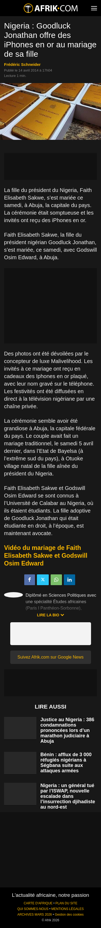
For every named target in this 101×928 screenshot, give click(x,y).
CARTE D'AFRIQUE (38, 903)
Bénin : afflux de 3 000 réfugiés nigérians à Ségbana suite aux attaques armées (66, 762)
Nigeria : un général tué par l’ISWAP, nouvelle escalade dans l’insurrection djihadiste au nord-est (67, 796)
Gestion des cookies (69, 914)
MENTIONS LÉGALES (67, 909)
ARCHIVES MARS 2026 (34, 914)
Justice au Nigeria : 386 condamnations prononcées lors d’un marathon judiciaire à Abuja (67, 730)
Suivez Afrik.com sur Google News (50, 657)
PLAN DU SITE (66, 903)
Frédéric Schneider (22, 64)
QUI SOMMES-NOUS (32, 909)
